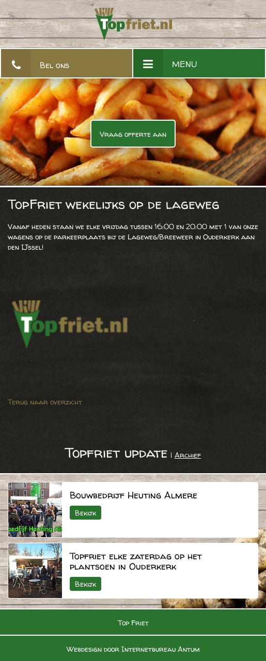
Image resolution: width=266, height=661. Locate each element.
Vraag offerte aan (133, 134)
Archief (188, 455)
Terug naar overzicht (45, 402)
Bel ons (54, 65)
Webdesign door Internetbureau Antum (133, 649)
